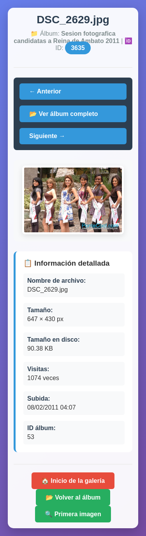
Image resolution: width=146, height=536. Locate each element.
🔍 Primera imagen (73, 514)
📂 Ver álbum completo (63, 114)
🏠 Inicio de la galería (73, 480)
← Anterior (45, 91)
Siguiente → (47, 136)
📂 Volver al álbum (73, 497)
